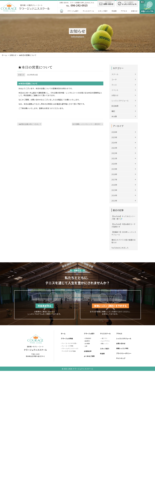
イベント (124, 90)
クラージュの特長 (67, 338)
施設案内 (87, 341)
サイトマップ (120, 358)
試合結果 (124, 106)
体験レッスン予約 (122, 348)
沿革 (86, 346)
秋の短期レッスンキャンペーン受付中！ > (87, 124)
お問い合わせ (120, 343)
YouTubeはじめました (120, 247)
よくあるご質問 (89, 356)
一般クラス (104, 338)
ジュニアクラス (105, 341)
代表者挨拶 (88, 338)
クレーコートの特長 (67, 346)
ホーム (63, 333)
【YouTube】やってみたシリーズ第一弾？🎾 (123, 217)
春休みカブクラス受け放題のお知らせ (124, 241)
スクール (124, 74)
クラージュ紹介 (73, 11)
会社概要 (87, 343)
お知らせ (134, 11)
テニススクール (88, 11)
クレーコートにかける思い (69, 343)
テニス (124, 84)
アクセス (124, 11)
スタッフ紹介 (103, 11)
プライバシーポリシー (123, 353)
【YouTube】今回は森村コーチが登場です (123, 225)
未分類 (124, 116)
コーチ (124, 79)
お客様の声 (87, 351)
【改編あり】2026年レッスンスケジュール (124, 233)
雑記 (124, 111)
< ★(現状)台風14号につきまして (29, 124)
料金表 (114, 11)
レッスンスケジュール (124, 100)
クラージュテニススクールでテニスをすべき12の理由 (70, 350)
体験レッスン (104, 343)
